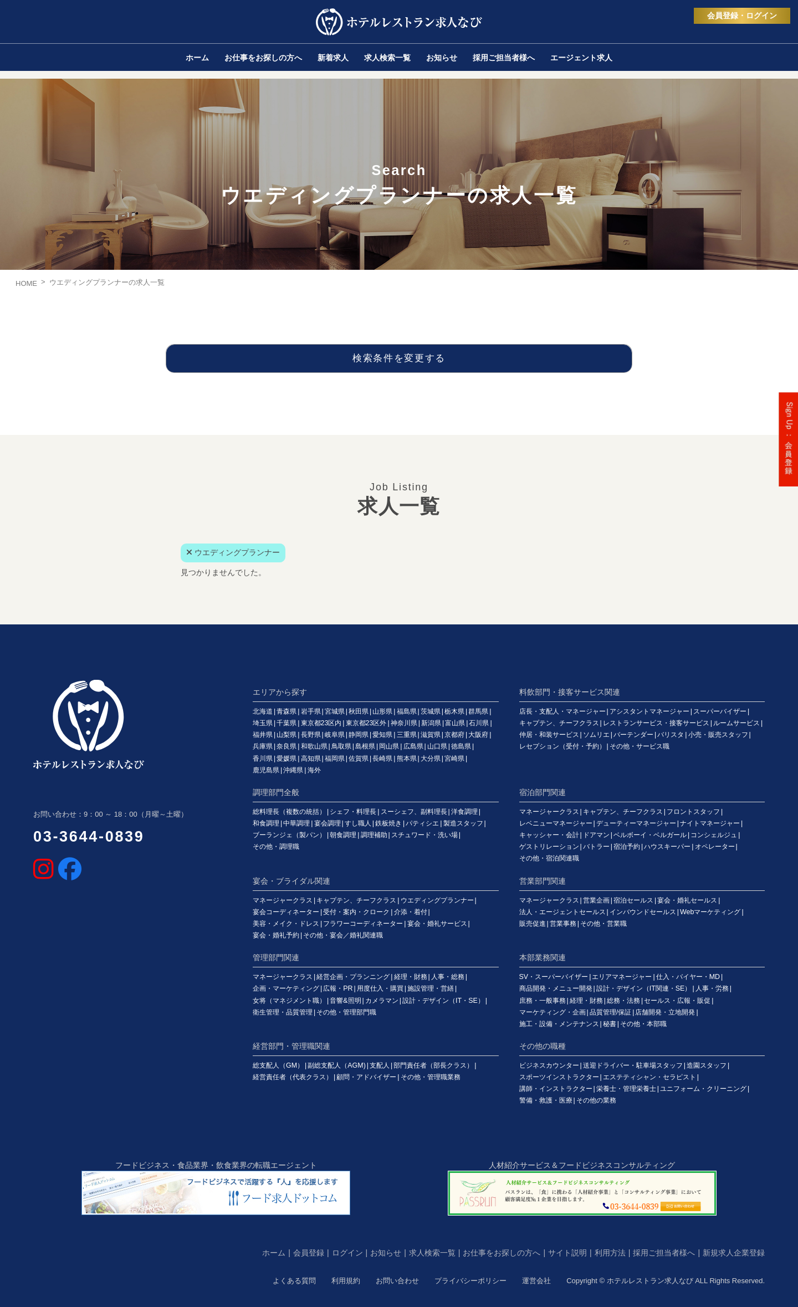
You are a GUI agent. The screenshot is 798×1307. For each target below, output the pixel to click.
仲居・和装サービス (549, 735)
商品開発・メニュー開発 (555, 988)
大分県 (431, 758)
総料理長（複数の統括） (289, 812)
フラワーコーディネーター (363, 923)
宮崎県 (454, 758)
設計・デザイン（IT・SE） (443, 1000)
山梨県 (286, 735)
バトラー (596, 846)
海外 (314, 770)
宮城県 (335, 711)
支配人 (380, 1065)
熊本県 (407, 758)
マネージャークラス (549, 812)
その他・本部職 (643, 1024)
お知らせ (385, 1252)
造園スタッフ (707, 1065)
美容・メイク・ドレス (286, 923)
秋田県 (359, 711)
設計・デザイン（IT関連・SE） (644, 988)
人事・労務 (712, 988)
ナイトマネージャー (710, 823)
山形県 (382, 711)
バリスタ (670, 735)
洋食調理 (464, 812)
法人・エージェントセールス (562, 912)
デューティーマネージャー (636, 823)
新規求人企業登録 (734, 1252)
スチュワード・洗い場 (424, 835)
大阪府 (478, 735)
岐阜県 (335, 735)
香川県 (263, 758)
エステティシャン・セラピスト (649, 1077)
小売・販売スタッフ (718, 735)
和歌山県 (314, 746)
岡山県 (389, 746)
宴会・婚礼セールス (687, 900)
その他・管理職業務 (431, 1077)
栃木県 (454, 711)
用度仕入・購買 (380, 988)
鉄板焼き (388, 823)
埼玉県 (263, 723)
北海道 (263, 711)
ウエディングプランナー (437, 900)
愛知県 (382, 735)
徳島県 (461, 746)
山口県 (437, 746)
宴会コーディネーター (286, 912)
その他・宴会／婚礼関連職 (343, 935)
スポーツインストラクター (559, 1077)
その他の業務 (596, 1100)
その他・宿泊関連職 (549, 858)
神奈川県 (404, 723)
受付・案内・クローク (356, 912)
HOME (26, 283)
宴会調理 (327, 823)
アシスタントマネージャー (649, 711)
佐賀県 (359, 758)
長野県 (311, 735)
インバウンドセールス (643, 912)
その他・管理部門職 (346, 1012)
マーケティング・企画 (552, 1012)
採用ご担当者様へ (664, 1252)
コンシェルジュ (713, 835)
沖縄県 (293, 770)
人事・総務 (447, 977)
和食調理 (266, 823)
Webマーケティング (710, 912)
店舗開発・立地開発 (665, 1012)
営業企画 (596, 900)
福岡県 (335, 758)
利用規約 (345, 1281)
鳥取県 (341, 746)
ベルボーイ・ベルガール (650, 835)
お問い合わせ (397, 1281)
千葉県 (286, 723)
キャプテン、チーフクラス (559, 723)
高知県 (311, 758)
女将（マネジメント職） (289, 1000)
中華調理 (296, 823)
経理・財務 (410, 977)
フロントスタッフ (693, 812)
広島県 (413, 746)
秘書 (609, 1024)
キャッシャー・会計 (549, 835)
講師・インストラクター (555, 1089)
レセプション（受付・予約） (562, 746)
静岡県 (359, 735)
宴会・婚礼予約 (276, 935)
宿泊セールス (633, 900)
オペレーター (715, 846)
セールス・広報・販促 (677, 1000)
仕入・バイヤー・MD (688, 977)
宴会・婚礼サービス (437, 923)
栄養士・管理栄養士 (626, 1089)
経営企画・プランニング (353, 977)
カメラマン (381, 1000)
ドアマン (596, 835)
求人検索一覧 (432, 1252)
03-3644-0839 (89, 836)
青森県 (286, 711)
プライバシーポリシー (470, 1281)
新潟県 (431, 723)
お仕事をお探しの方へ (501, 1252)
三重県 (407, 735)
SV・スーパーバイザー (554, 977)
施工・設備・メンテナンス (559, 1024)
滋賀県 (431, 735)
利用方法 (610, 1252)
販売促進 (532, 923)
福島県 (407, 711)
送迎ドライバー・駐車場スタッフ (633, 1065)
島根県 (365, 746)
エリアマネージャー (622, 977)
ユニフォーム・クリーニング (703, 1089)
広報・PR (337, 988)
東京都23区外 (366, 723)
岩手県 (311, 711)
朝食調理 (343, 835)
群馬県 (478, 711)
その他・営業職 (603, 923)
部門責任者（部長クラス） (433, 1065)
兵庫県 (263, 746)
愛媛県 (286, 758)
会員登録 (308, 1252)
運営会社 (536, 1281)
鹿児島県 (266, 770)
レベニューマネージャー (555, 823)
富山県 (455, 723)
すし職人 (358, 823)
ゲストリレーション (549, 846)
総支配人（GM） (278, 1065)
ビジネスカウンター (549, 1065)
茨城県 (431, 711)
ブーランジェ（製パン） (289, 835)
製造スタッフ (463, 823)
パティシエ (422, 823)
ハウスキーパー (667, 846)
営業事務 (563, 923)
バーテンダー (633, 735)
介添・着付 (410, 912)
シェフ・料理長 (353, 812)
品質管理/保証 (610, 1012)
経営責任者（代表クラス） (292, 1077)
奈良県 (286, 746)
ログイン (347, 1252)
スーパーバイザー (719, 711)
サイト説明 (567, 1252)
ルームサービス (736, 723)
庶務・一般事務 (542, 1000)
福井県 (263, 735)
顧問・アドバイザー (366, 1077)
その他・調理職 (276, 846)
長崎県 (382, 758)
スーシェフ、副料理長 (414, 812)
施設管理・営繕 (430, 988)
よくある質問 (294, 1281)
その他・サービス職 (639, 746)
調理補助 (374, 835)
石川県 (479, 723)
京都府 (454, 735)
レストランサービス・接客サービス (656, 723)
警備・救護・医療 (545, 1100)
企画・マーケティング (286, 988)
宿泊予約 (626, 846)
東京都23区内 (321, 723)
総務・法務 (623, 1000)
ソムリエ (596, 735)
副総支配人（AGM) (337, 1065)
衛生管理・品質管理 (283, 1012)
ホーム (273, 1252)
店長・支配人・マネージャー (562, 711)
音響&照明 (345, 1000)
